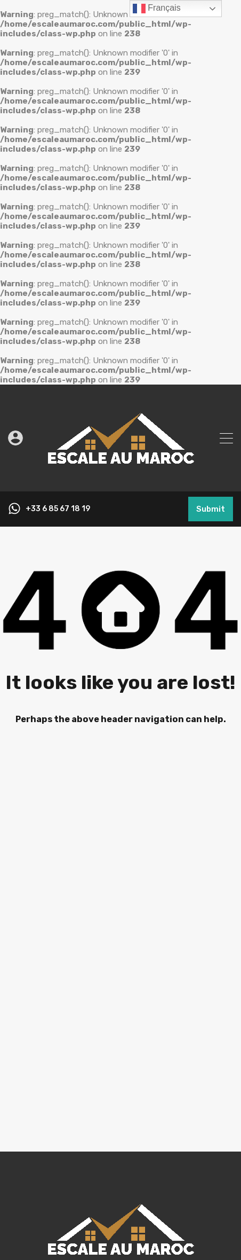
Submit (210, 509)
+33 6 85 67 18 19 (58, 509)
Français (157, 8)
